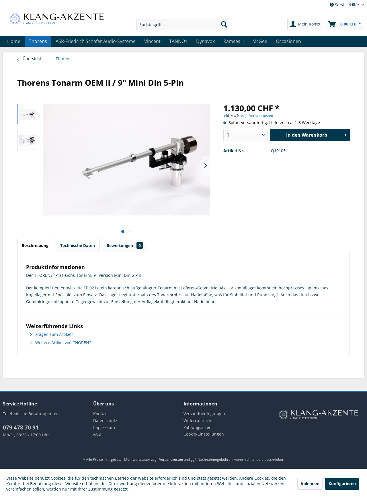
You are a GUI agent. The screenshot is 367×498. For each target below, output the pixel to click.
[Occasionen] (288, 41)
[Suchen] (224, 24)
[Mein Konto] (305, 24)
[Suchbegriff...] (183, 24)
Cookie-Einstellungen (204, 434)
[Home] (14, 41)
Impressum (104, 427)
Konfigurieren (342, 483)
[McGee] (260, 41)
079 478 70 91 (21, 427)
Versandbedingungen (204, 413)
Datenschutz (105, 420)
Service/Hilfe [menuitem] (345, 4)
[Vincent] (152, 41)
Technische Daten (77, 245)
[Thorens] (38, 41)
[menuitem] (183, 24)
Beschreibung (35, 245)
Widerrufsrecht (198, 420)
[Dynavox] (205, 41)
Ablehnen (309, 483)
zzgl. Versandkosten (257, 115)
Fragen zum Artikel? (51, 334)
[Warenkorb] (345, 24)
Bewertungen (125, 245)
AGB (97, 434)
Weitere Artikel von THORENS (60, 342)
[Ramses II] (233, 41)
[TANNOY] (178, 41)
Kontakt (100, 413)
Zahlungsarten (198, 427)
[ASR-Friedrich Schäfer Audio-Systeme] (95, 41)
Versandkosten (171, 459)
